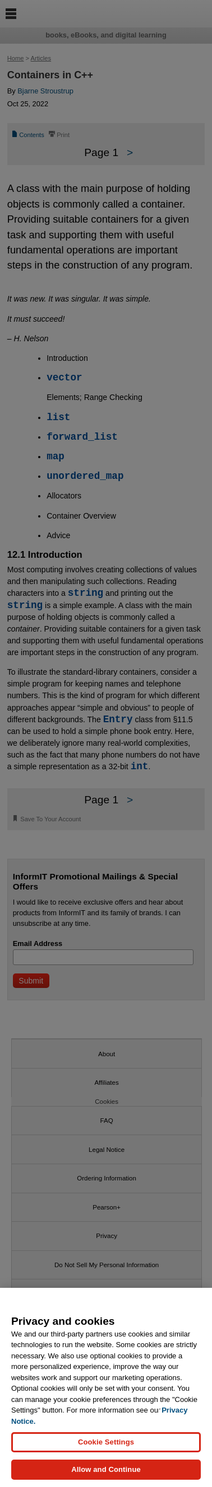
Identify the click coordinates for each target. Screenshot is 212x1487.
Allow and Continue (106, 1469)
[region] (106, 1387)
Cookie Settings (106, 1442)
